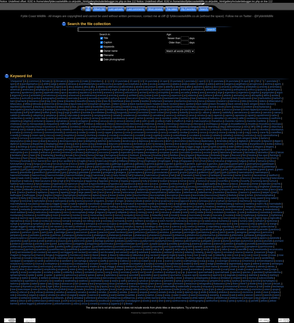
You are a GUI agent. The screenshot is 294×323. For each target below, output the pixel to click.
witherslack (40, 300)
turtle (176, 289)
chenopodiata (36, 123)
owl (236, 226)
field (165, 155)
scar (153, 260)
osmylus (128, 226)
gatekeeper (268, 163)
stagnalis (231, 275)
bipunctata (76, 104)
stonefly (169, 278)
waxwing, (214, 295)
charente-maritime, (256, 121)
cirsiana (161, 126)
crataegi (25, 135)
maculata (45, 203)
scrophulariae (174, 263)
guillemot (203, 172)
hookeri (163, 181)
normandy (119, 220)
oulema (175, 226)
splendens (111, 275)
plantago (99, 240)
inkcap (18, 186)
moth (166, 215)
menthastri (151, 209)
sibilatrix (251, 266)
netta (206, 218)
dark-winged (243, 138)
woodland (91, 300)
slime (157, 269)
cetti (137, 121)
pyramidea (176, 246)
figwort (190, 155)
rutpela (225, 258)
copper (108, 132)
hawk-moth (24, 178)
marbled (161, 203)
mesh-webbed (18, 212)
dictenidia (221, 141)
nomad (66, 220)
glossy (185, 166)
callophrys (37, 115)
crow (148, 135)
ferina (91, 155)
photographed (67, 238)
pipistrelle (274, 238)
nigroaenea (16, 220)
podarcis (16, 243)
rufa (140, 258)
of (132, 223)
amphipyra (41, 89)
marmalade (275, 203)
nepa (183, 218)
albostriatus (127, 86)
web (233, 295)
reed (208, 252)
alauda (78, 86)
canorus (169, 115)
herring (265, 178)
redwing (188, 252)
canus (191, 115)
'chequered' (16, 81)
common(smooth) (53, 132)
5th (257, 81)
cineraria (95, 126)
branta (73, 109)
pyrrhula (29, 249)
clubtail (29, 129)
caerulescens (240, 112)
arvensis (101, 95)
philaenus (179, 235)
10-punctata (121, 81)
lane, (14, 192)
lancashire (237, 189)
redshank (143, 252)
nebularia (119, 218)
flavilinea (42, 158)
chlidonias (149, 123)
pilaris (201, 238)
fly (196, 158)
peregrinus (254, 232)
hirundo (114, 181)
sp (179, 272)
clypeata (40, 129)
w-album (62, 295)
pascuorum (81, 232)
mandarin (107, 203)
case (156, 118)
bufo (53, 112)
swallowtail (96, 280)
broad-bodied (189, 109)
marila (192, 203)
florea (133, 158)
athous (218, 95)
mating (113, 206)
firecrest (236, 155)
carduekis (63, 118)
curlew (13, 138)
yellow (263, 300)
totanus (252, 286)
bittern (116, 104)
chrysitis (251, 123)
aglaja (39, 86)
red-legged (66, 252)
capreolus (239, 115)
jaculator (134, 186)
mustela (229, 215)
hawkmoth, (48, 178)
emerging (128, 149)
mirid (185, 212)
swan (107, 280)
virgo (195, 292)
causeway (263, 118)
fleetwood (109, 158)
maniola (141, 203)
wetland (25, 298)
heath (95, 178)
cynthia (117, 138)
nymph (14, 223)
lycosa (174, 201)
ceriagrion (83, 121)
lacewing (74, 189)
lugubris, (100, 201)
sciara (279, 260)
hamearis (188, 175)
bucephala (15, 112)
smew (207, 269)
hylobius (46, 183)
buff (25, 112)
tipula (104, 286)
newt (225, 218)
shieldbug (157, 266)
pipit (26, 240)
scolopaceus (81, 263)
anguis (133, 89)
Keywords (109, 46)
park (43, 232)
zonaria (94, 303)
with (30, 300)
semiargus (277, 263)
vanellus (60, 292)
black (125, 104)
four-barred (39, 161)
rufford (159, 258)
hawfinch (273, 175)
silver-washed (34, 269)
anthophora (239, 89)
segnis (247, 263)
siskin (72, 269)
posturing (184, 243)
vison (266, 292)
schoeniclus (248, 260)
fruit (203, 161)
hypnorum (72, 183)
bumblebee (99, 112)
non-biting (87, 220)
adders (202, 84)
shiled (168, 266)
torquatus (207, 286)
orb (46, 226)
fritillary (133, 161)
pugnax (77, 246)
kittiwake (28, 189)
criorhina (91, 135)
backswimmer (171, 98)
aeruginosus (255, 84)
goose (86, 169)
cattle (241, 118)
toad (158, 286)
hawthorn (61, 178)
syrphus (236, 280)
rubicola (96, 258)
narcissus (55, 218)
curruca (23, 138)
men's (140, 209)
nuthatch (259, 220)
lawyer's (266, 192)
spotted (164, 275)
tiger (50, 286)
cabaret (216, 112)
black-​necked (267, 104)
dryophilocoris (257, 143)
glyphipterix (211, 166)
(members (96, 81)
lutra (156, 201)
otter (160, 226)
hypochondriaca (99, 183)
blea (61, 106)
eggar (190, 146)
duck (12, 146)
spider (31, 275)
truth (119, 289)
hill (67, 181)
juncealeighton (205, 186)
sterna (120, 278)
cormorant (138, 132)
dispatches (38, 143)
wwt (168, 300)
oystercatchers (18, 229)
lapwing (64, 192)
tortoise (219, 286)
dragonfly (210, 143)
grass (149, 169)
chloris (160, 123)
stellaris (44, 278)
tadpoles (25, 283)
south (149, 272)
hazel (77, 178)
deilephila (90, 141)
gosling (103, 169)
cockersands (136, 129)
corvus (202, 132)
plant (89, 240)
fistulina (252, 155)
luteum (148, 201)
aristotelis (36, 95)
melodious (129, 209)
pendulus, (164, 232)
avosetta (93, 98)
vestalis (162, 292)
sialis (242, 266)
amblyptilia (237, 86)
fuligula (243, 161)
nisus (27, 220)
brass (82, 109)
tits (143, 286)
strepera (189, 278)
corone (193, 132)
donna (168, 143)
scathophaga (190, 260)
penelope (177, 232)
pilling (209, 238)
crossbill (139, 135)
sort (142, 272)
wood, (80, 300)
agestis (14, 86)
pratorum (218, 243)
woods (145, 300)
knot (37, 189)
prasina (195, 243)
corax (128, 132)
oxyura (254, 226)
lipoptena (131, 198)
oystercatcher (267, 226)
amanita (225, 86)
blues (108, 106)
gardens (179, 163)
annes (155, 89)
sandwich (66, 260)
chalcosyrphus (201, 121)
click (245, 126)
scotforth (124, 263)
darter (255, 138)
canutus (201, 115)
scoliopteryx (51, 263)
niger (250, 218)
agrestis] (49, 86)
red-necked (80, 252)
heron (237, 178)
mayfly (176, 206)
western (14, 298)
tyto (212, 289)
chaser (272, 121)
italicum (99, 186)
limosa (87, 198)
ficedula (157, 155)
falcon (280, 152)
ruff (145, 258)
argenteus (243, 92)
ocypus (113, 223)
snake (249, 269)
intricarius (69, 186)
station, (35, 278)
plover (217, 240)
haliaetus (139, 175)
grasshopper (177, 169)
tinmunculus (68, 286)
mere (162, 209)
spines (91, 275)
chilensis (100, 123)
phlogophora (263, 235)
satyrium (93, 260)
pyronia (240, 246)
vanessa (71, 292)
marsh (13, 206)
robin (229, 255)
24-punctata (231, 81)
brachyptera (16, 109)
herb (229, 178)
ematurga (93, 149)
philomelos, (237, 235)
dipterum (15, 143)
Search (203, 9)
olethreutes (178, 223)
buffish (45, 112)
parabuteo (207, 229)
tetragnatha (205, 283)
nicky (242, 218)
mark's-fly (261, 203)
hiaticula (27, 181)
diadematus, (207, 141)
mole (241, 212)
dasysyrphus (17, 141)
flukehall (176, 158)
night (257, 218)
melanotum (89, 209)
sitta (80, 269)
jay (157, 186)
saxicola (113, 260)
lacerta (63, 189)
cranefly (14, 135)
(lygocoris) (74, 81)
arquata (62, 95)
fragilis (82, 161)
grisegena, (121, 172)
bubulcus (276, 109)
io (77, 186)
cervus (119, 121)
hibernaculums (42, 181)
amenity (263, 86)
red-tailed (93, 252)
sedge (210, 263)
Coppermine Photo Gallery (152, 313)
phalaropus (141, 235)
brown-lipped (250, 109)
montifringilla (43, 215)
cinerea (106, 126)
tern (152, 283)
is (81, 186)
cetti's (145, 121)
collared (215, 129)
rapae (198, 249)
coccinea (77, 129)
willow (13, 300)
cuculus (206, 135)
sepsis (14, 266)
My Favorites (188, 9)
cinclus (85, 126)
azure (122, 98)
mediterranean (235, 206)
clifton (266, 126)
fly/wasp (203, 158)
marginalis (181, 203)
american (15, 89)
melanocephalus (41, 209)
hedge (103, 178)
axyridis (104, 98)
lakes (200, 189)
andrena (105, 89)
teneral (132, 283)
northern (139, 220)
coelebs (161, 129)
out (183, 226)
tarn (77, 283)
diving (69, 143)
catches (194, 118)
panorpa (144, 229)
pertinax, (56, 235)
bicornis (253, 101)
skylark (136, 269)
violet (179, 292)
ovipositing (213, 226)
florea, (141, 158)
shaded (83, 266)
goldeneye (269, 166)
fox (75, 161)
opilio (260, 223)
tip (98, 286)
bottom (249, 106)
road (202, 255)
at (185, 95)
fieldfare (174, 155)
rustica (215, 258)
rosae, (273, 255)
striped (236, 278)
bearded (70, 101)
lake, (192, 189)
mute (238, 215)
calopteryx (51, 115)
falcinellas (250, 152)
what (68, 298)
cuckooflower (180, 135)
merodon (238, 209)
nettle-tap (216, 218)
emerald (116, 149)
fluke (167, 158)
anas (56, 89)
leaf (275, 192)
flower (150, 158)
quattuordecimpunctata (110, 249)
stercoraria (94, 278)
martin (84, 206)
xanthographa (196, 300)
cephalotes (61, 121)
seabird (187, 263)
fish (244, 155)
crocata (113, 135)
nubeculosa (210, 220)
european (164, 152)
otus (167, 226)
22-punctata (216, 81)
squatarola (204, 275)
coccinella (89, 129)
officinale (140, 223)
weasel (225, 295)
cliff (252, 126)
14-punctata (151, 81)
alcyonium (150, 86)
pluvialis (268, 240)
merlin (227, 209)
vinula (171, 292)
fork (268, 158)
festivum (123, 155)
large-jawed (84, 192)
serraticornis (60, 266)
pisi (69, 240)
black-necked (170, 104)
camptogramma (102, 115)
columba (263, 129)
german (59, 166)
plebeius (178, 240)
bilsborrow (49, 104)
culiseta (216, 135)
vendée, (123, 292)
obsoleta (55, 223)
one (236, 223)
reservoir (260, 252)
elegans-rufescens (20, 149)
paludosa (86, 229)
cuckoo (166, 135)
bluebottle (97, 106)
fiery (183, 155)
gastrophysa (253, 163)
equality (254, 149)
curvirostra (35, 138)
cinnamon (141, 126)
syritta (226, 280)
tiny (93, 286)
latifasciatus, (175, 192)
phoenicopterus (18, 238)
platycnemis (148, 240)
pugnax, (87, 246)
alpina (208, 86)
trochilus (90, 289)
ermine (56, 152)
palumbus (98, 229)
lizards (184, 198)
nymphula (38, 223)
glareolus (142, 166)
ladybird (141, 189)
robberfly (219, 255)
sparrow (192, 272)
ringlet (172, 255)
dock (77, 143)
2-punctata (189, 81)
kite (12, 189)
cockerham (121, 129)
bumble (87, 112)
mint (156, 212)
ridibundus (137, 255)
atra (247, 95)
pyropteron (252, 246)
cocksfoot (150, 129)
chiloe (110, 123)
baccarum (133, 98)
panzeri (177, 229)
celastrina (15, 121)
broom (218, 109)
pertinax (45, 235)
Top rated (172, 9)
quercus (138, 249)
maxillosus (133, 206)
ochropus (90, 223)
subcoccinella (266, 278)
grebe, (225, 169)
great (199, 169)
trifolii (63, 289)
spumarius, (176, 275)
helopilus (133, 178)
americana (28, 89)
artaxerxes (74, 95)
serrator (73, 266)
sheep (120, 266)
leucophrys (172, 195)
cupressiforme (269, 135)
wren (161, 300)
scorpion (94, 263)
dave (35, 141)
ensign (182, 149)
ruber (71, 258)
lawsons (255, 192)
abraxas (72, 84)
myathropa (248, 215)
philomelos (223, 235)
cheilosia (15, 123)
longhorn (15, 201)
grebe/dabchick (239, 169)
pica (128, 238)
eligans (47, 149)
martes (75, 206)
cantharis (181, 115)
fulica (210, 161)
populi (163, 243)
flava (32, 158)
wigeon (265, 298)
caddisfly (226, 112)
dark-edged (228, 138)
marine (210, 203)
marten (66, 206)
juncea (191, 186)
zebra (76, 303)
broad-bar (174, 109)
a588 (46, 84)
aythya (113, 98)
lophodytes (40, 201)
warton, (151, 295)
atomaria (238, 95)
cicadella (63, 126)
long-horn (244, 198)
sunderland (16, 280)
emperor (139, 149)
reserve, (249, 252)
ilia (218, 183)
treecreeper (24, 289)
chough (224, 123)
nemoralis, (144, 218)
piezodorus (181, 238)
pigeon (192, 238)
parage (219, 229)
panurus (155, 229)
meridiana (217, 209)
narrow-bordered (71, 218)
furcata (47, 163)
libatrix (222, 195)
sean (202, 263)
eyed (215, 152)
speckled (258, 272)
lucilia (71, 201)
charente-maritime (234, 121)
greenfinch (39, 172)
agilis (23, 86)
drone (220, 143)
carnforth (105, 118)
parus (70, 232)
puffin (68, 246)
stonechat (158, 278)
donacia (159, 143)
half (130, 175)
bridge (110, 109)
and (97, 89)
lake (186, 189)
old (148, 223)
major (65, 203)
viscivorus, (248, 292)
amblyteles (251, 86)
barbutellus (265, 98)
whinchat (102, 298)
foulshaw (26, 161)
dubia (270, 143)
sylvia (178, 280)
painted (45, 229)
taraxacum (67, 283)
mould (174, 215)
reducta (178, 252)
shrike (234, 266)
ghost (89, 166)
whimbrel (91, 298)
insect (27, 186)
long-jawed (257, 198)
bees (128, 101)
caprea (228, 115)
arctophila (163, 92)
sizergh (98, 269)
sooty (115, 272)
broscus (228, 109)
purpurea (157, 246)
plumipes (236, 240)
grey (64, 172)
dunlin (76, 146)
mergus (205, 209)
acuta (153, 84)
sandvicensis (53, 260)
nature (93, 218)
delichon (102, 141)
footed (247, 158)
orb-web (68, 226)
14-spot (163, 81)
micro (66, 212)
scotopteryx (137, 263)
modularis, (231, 212)
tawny (84, 283)
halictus (164, 175)
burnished (143, 112)
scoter (114, 263)
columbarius (276, 129)
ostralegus (150, 226)
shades (93, 266)
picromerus (138, 238)
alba (86, 86)
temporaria (101, 283)
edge (182, 146)
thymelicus (28, 286)
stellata (55, 278)
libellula (232, 195)
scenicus (235, 260)
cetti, (152, 121)
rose (281, 255)
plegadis (207, 240)
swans (114, 280)
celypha (27, 121)
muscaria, (217, 215)
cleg (222, 126)
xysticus (241, 300)
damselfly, (174, 138)
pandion (134, 229)
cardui (85, 118)
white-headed (182, 298)
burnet (132, 112)
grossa (148, 172)
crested (80, 135)
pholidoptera (51, 238)
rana (190, 249)
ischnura (88, 186)
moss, (146, 215)
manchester (93, 203)
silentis (261, 266)
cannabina (157, 115)
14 (141, 81)
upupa (275, 289)
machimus (244, 201)
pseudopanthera (266, 243)
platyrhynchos (164, 240)
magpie (56, 203)
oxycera (244, 226)
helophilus (121, 178)
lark (95, 192)
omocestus (221, 223)
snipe (274, 269)
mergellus (194, 209)
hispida (124, 181)
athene (208, 95)
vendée (113, 292)
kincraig (253, 186)
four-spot (52, 161)
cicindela (74, 126)
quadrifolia (71, 249)
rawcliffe (242, 249)
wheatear (79, 298)
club (21, 129)
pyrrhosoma (16, 249)
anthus (251, 89)
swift (122, 280)
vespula (143, 292)
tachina (246, 280)
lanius (22, 192)
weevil (258, 295)
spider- (49, 275)
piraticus (51, 240)
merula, (258, 209)
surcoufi (42, 280)
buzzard (194, 112)
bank (235, 98)
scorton (105, 263)
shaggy (111, 266)
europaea (138, 152)
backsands (156, 98)
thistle (252, 283)
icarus (146, 183)
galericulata (103, 163)
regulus (217, 252)
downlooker (196, 143)
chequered (51, 123)
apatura (261, 89)
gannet (160, 163)
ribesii (95, 255)
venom (133, 292)
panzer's (167, 229)
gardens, (191, 163)
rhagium (14, 255)
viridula (212, 292)
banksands (246, 98)
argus (279, 92)
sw (50, 280)
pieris (170, 238)
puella (60, 246)
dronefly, (229, 143)
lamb (207, 189)
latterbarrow (190, 192)
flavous (98, 158)
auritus (36, 98)
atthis (267, 95)
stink (141, 278)
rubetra (80, 258)
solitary (78, 272)
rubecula (61, 258)
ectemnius (172, 146)
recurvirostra (276, 249)
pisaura (62, 240)
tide (44, 286)
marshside (54, 206)
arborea (119, 92)
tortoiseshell (231, 286)
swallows (83, 280)
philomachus (209, 235)
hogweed (135, 181)
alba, (93, 86)
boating (117, 106)
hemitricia (188, 178)
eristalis (34, 152)
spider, (40, 275)
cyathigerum (94, 138)
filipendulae (202, 155)
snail (225, 269)
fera (77, 155)
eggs (197, 146)
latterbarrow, (205, 192)
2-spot (200, 81)
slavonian (148, 269)
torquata (195, 286)
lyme (194, 201)
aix (64, 86)
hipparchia (91, 181)
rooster (264, 255)
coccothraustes (105, 129)
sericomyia (45, 266)
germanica (71, 166)
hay (70, 178)
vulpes (42, 295)
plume (225, 240)
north (129, 220)
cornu (163, 132)
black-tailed (202, 104)
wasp (160, 295)
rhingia (49, 255)
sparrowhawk (205, 272)
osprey (139, 226)
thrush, (277, 283)
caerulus (267, 112)
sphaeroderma (273, 272)
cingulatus (117, 126)
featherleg (47, 155)
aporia (38, 92)
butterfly (183, 112)
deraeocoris (156, 141)
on (230, 223)
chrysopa (276, 123)
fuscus (74, 163)
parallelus (241, 229)
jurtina (218, 186)
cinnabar (129, 126)
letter (129, 195)
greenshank (53, 172)
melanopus (58, 209)
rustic (207, 258)
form (274, 158)
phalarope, (127, 235)
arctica (152, 92)
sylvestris (168, 280)
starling (273, 275)
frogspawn (186, 161)
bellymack (156, 101)
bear (61, 101)
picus (149, 238)
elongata (58, 149)
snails (241, 269)
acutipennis (164, 84)
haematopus (261, 172)
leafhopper (16, 195)
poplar (154, 243)
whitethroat (221, 298)
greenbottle (25, 172)
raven (233, 249)
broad (164, 109)
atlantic (227, 95)
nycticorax (271, 220)
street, (179, 278)
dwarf (107, 146)
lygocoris (185, 201)
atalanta (192, 95)
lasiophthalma (158, 192)
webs (240, 295)
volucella (21, 295)
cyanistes (81, 138)
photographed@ (86, 238)
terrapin (168, 283)
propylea (240, 243)
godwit (229, 166)
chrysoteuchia (32, 126)
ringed (163, 255)
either (239, 146)
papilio (196, 229)
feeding (59, 155)
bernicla (192, 101)
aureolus (15, 98)
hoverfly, (245, 181)
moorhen (65, 215)
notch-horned (166, 220)
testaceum (191, 283)
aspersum (176, 95)
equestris (265, 149)
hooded (153, 181)
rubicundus (108, 258)
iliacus (225, 183)
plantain (110, 240)
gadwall (91, 163)
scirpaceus (16, 263)
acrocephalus (132, 84)
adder (193, 84)
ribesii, (103, 255)
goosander (75, 169)
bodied (126, 106)
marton (94, 206)
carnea (95, 118)
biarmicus (234, 101)
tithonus (124, 286)
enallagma (151, 149)
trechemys (278, 286)
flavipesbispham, (58, 158)
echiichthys (158, 146)
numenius (224, 220)
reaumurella (260, 249)
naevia (13, 218)
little (152, 198)
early (147, 146)
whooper (248, 298)
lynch (213, 201)
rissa (189, 255)
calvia (62, 115)
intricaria (56, 186)
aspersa (164, 95)
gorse (94, 169)
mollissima (252, 212)
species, (246, 272)
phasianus (154, 235)
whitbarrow (115, 298)
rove (45, 258)
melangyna (275, 206)
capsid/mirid (262, 115)
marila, (201, 203)
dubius (278, 143)
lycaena (165, 201)
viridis (203, 292)
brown (237, 109)
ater (201, 95)
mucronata (194, 215)
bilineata (36, 104)
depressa (143, 141)
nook (97, 220)
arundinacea (88, 95)
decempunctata (67, 141)
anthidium (198, 89)
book (221, 106)
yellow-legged (26, 303)
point (47, 243)
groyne (183, 172)
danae (197, 138)
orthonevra (93, 226)
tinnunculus (83, 286)
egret (205, 146)
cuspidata (48, 138)
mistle (200, 212)
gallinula (128, 163)
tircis (111, 286)
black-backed (137, 104)
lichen (241, 195)
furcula (56, 163)
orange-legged (18, 226)
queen (128, 249)
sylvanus (132, 280)
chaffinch (179, 121)
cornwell (172, 132)
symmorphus (200, 280)
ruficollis (169, 258)
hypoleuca (115, 183)
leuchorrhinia (141, 195)
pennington (190, 232)
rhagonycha (27, 255)
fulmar (252, 161)
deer (80, 141)
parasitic (263, 229)
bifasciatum (274, 101)
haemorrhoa (38, 175)
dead (43, 141)
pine (226, 238)
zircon (84, 303)
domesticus (139, 143)
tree (13, 289)
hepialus (211, 178)
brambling (62, 109)
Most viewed (155, 9)
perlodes (34, 235)
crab (240, 132)
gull (218, 172)
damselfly (162, 138)
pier (162, 238)
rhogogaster (61, 255)
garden (169, 163)
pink (232, 238)
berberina (181, 101)
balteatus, (215, 98)
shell (139, 266)
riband (86, 255)
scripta (149, 263)
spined (81, 275)
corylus (212, 132)
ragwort (168, 249)
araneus (108, 92)
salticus (248, 258)
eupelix (114, 152)
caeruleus (255, 112)
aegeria (230, 84)
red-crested (39, 252)
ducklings (22, 146)
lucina (80, 201)
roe (242, 255)
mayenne (166, 206)
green (262, 169)
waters (184, 295)
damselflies (149, 138)
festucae (146, 155)
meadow (209, 206)
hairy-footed (119, 175)
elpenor (81, 149)
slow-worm (175, 269)
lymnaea (203, 201)
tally (50, 283)
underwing (243, 289)
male (72, 203)
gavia (28, 166)
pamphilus (122, 229)
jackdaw (109, 186)
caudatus (251, 118)
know (45, 189)
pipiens (263, 238)
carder (28, 118)
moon (55, 215)
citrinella (172, 126)
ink (11, 186)
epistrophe (205, 149)
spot (155, 275)
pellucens (140, 232)
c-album (205, 112)
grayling (190, 169)
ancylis (89, 89)
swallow (58, 280)
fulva (271, 161)
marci (170, 203)
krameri (54, 189)
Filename (109, 55)
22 (207, 81)
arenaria (211, 92)
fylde (82, 163)
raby (155, 249)
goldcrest (257, 166)
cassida (165, 118)
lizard (176, 198)
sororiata (125, 272)
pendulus (152, 232)
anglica (123, 89)
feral (83, 155)
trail (260, 286)
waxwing (202, 295)
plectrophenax (192, 240)
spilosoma (70, 275)
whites (209, 298)
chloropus (198, 123)
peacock (103, 232)
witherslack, (54, 300)
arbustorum (131, 92)
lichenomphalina (265, 195)
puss (166, 246)
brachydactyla (262, 106)
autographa (48, 98)
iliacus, (235, 183)
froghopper (151, 161)
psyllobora (40, 246)
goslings (113, 169)
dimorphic (256, 141)
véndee (52, 295)
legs (40, 195)
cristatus (102, 135)
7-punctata (270, 81)
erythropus (91, 152)
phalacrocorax (83, 235)
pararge (253, 229)
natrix (85, 218)
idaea (200, 183)
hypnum (84, 183)
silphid (13, 269)
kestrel (243, 186)
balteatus (203, 98)
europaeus (151, 152)
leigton (58, 195)
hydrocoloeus (26, 183)
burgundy (122, 112)
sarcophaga (80, 260)
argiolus (255, 92)
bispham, (106, 104)
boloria (142, 106)
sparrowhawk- (222, 272)
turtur (184, 289)
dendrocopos (129, 141)
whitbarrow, (129, 298)
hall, (178, 175)
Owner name (111, 51)
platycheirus (133, 240)
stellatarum (66, 278)
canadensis (128, 115)
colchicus (204, 129)
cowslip (232, 132)
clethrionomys (233, 126)
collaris (225, 129)
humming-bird (259, 181)
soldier (57, 272)
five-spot (263, 155)
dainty (137, 138)
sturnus (253, 278)
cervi (111, 121)
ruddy (132, 258)
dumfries (50, 146)
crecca (49, 135)
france (91, 161)
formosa (14, 161)
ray (250, 249)
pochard (279, 240)
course (222, 132)
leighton (49, 195)
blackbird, (27, 106)
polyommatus (106, 243)
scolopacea (66, 263)
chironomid (121, 123)
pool (139, 243)
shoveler (224, 266)
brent (102, 109)
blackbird (15, 106)
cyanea (59, 138)
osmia (119, 226)
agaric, (278, 84)
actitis (144, 84)
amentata (275, 86)
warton (141, 295)
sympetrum (215, 280)
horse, (192, 181)
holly (144, 181)
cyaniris (69, 138)
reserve (239, 252)
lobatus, (194, 198)
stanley (263, 275)
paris (36, 232)
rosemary (16, 258)
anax (64, 89)
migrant (111, 212)
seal (195, 263)
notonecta (181, 220)
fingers (226, 155)
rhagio (270, 252)
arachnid (97, 92)
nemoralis (131, 218)
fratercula (102, 161)
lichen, (250, 195)
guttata (232, 172)
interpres (45, 186)
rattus (225, 249)
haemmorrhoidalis (20, 175)
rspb (52, 258)
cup (258, 135)
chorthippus (211, 123)
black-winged (250, 104)
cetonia (129, 121)
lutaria (129, 201)
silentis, (271, 266)
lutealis (139, 201)
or (266, 223)
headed (85, 178)
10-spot (134, 81)
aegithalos (241, 84)
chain (188, 121)
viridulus (222, 292)
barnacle (22, 101)
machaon (232, 201)
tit (117, 286)
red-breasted (24, 252)
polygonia (92, 243)
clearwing (212, 126)
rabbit (148, 249)
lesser (113, 195)
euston (175, 152)
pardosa (274, 229)
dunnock (86, 146)
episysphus (233, 149)
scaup (202, 260)
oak (47, 223)
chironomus (135, 123)
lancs (273, 189)
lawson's (244, 192)
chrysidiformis (237, 123)
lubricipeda (60, 201)
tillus (57, 286)
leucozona (211, 195)
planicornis (79, 240)
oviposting (227, 226)
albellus (102, 86)
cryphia (157, 135)
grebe (217, 169)
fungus (37, 163)
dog (92, 143)
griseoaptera (136, 172)
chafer (168, 121)
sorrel (135, 272)
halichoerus (152, 175)
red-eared (52, 252)
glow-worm (197, 166)
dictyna (233, 141)
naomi (22, 218)
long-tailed (271, 198)
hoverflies (223, 181)
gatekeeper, (16, 166)
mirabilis (176, 212)
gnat (221, 166)
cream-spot (37, 135)
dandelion (208, 138)
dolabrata (101, 143)
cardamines (16, 118)
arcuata (175, 92)
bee (99, 101)
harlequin (215, 175)
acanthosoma (104, 84)
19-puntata (175, 81)
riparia (181, 255)
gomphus (33, 169)
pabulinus (33, 229)
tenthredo (143, 283)
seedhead (221, 263)
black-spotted (186, 104)
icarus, (155, 183)
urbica (13, 292)
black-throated (218, 104)
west (276, 295)
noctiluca (46, 220)
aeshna (268, 84)
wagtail (73, 295)
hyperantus (59, 183)
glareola (130, 166)
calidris (14, 115)
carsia (149, 118)
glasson (153, 166)
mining (141, 212)
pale (53, 229)
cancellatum (143, 115)
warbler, (131, 295)
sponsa (123, 275)
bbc (55, 101)
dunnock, (98, 146)
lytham (221, 201)
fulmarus (262, 161)
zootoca (104, 303)
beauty (91, 101)
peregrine (241, 232)
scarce (168, 260)
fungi (29, 163)
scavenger (222, 260)
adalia (184, 84)
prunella (251, 243)
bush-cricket (157, 112)
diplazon (267, 141)
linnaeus (111, 198)
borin (229, 106)
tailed (35, 283)
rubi (88, 258)
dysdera (116, 146)
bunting (111, 112)
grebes (253, 169)
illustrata (245, 183)
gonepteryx (46, 169)
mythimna (276, 215)
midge (91, 212)
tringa (71, 289)
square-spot (190, 275)
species (236, 272)
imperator (266, 183)
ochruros (102, 223)
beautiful (81, 101)
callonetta (25, 115)
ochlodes (78, 223)
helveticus (157, 178)
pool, (146, 243)
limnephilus (65, 198)
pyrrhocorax (266, 246)
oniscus (244, 223)
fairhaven (238, 152)
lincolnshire (98, 198)
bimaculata (62, 104)
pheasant (167, 235)
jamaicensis (147, 186)
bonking (203, 106)
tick (38, 286)
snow (23, 272)
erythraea (78, 152)
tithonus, (135, 286)
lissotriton (143, 198)
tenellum (121, 283)
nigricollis (275, 218)
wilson (22, 300)
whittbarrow (235, 298)
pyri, (219, 246)
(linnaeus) (61, 81)
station (24, 278)
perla (25, 235)
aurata (274, 95)
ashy (141, 95)
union (267, 289)
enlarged (171, 149)
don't (150, 143)
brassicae (92, 109)
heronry (246, 178)
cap (209, 115)
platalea (120, 240)
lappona (54, 192)
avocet (83, 98)
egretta (222, 146)
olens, (155, 223)
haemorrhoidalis (74, 175)
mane (117, 203)
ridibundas (124, 255)
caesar (277, 112)
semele (266, 263)
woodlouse (104, 300)
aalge (54, 84)
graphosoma (137, 169)
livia (169, 198)
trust (112, 289)
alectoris (179, 86)
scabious (124, 260)
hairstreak (98, 175)
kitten (19, 189)
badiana (185, 98)
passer (93, 232)
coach (50, 129)
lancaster (250, 189)
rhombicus (75, 255)
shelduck (130, 266)
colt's (254, 129)
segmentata (234, 263)
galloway (139, 163)
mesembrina (271, 209)
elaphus (248, 146)
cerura (103, 121)
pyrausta (210, 246)
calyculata (72, 115)
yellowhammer (44, 303)
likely (23, 198)
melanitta (26, 209)
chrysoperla (16, 126)
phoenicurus (35, 238)
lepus (105, 195)
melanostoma (73, 209)
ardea (194, 92)
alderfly (169, 86)
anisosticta (144, 89)
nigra (265, 218)
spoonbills (145, 275)
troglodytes (103, 289)
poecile (38, 243)
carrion (140, 118)
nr (201, 220)
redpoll (132, 252)
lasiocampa (128, 192)
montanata (16, 215)
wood (72, 300)
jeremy (164, 186)
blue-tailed (84, 106)
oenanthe (124, 223)
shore (184, 266)
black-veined (234, 104)
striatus (214, 278)
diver (61, 143)
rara (205, 249)
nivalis (35, 220)
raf (161, 249)
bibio (244, 101)
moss (138, 215)
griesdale (84, 172)
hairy (108, 175)
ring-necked (151, 255)
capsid (250, 115)
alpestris (198, 86)
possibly (172, 243)
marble (151, 203)
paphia (187, 229)
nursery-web (246, 220)
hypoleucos (129, 183)
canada (116, 115)
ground (173, 172)
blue (67, 106)
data (28, 141)
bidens (262, 101)
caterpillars (219, 118)
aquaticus (85, 92)
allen (189, 86)
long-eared (231, 198)
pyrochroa (228, 246)
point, (55, 243)
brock (201, 109)
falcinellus (262, 152)
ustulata (49, 292)
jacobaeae (121, 186)
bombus (152, 106)
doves (185, 143)
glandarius (118, 166)
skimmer (109, 269)
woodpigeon (133, 300)
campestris (85, 115)
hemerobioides (173, 178)
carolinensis (118, 118)
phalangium (100, 235)
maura (122, 206)
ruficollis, (180, 258)
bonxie (213, 106)
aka (70, 86)
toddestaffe (183, 286)
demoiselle (114, 141)
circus (152, 126)
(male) (85, 81)
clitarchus (276, 126)
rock (236, 255)
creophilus (68, 135)
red (13, 252)
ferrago (100, 155)
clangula (194, 126)
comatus (16, 132)
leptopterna (84, 195)
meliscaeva (116, 209)
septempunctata (29, 266)
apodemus (27, 92)
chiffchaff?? (77, 123)
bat (43, 101)
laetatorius (153, 189)
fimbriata (215, 155)
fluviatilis (188, 158)
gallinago (117, 163)
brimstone (121, 109)
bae (194, 98)
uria (32, 292)
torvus (243, 286)
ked (236, 186)
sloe (165, 269)
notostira (193, 220)
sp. (184, 272)
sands (40, 260)
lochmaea (206, 198)
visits (258, 292)
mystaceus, (262, 215)
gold (247, 166)
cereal (72, 121)
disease (26, 143)
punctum (136, 246)
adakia (175, 84)
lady (117, 189)
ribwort (113, 255)
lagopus (177, 189)
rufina (190, 258)
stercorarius (108, 278)
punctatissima (122, 246)
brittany (144, 109)
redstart (168, 252)
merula (248, 209)
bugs (67, 112)
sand (256, 258)
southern (159, 272)
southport (170, 272)
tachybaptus (269, 280)
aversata (72, 98)
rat (218, 249)
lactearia (85, 189)
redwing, (199, 252)
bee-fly (107, 101)
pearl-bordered (118, 232)
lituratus (160, 198)
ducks (33, 146)
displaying (51, 143)
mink (149, 212)
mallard (81, 203)
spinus (100, 275)
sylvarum (144, 280)
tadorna (14, 283)
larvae (117, 192)
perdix (231, 232)
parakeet (229, 229)
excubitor (186, 152)
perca (215, 232)
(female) (45, 81)
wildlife (274, 298)
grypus (192, 172)
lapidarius (42, 192)
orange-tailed (35, 226)
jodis (172, 186)
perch (223, 232)
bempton (169, 101)
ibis (139, 183)
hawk (13, 178)
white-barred (152, 298)
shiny (176, 266)
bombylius (191, 106)
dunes (60, 146)
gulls (224, 172)
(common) (33, 81)
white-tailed (198, 298)
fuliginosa (232, 161)
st (223, 275)
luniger (110, 201)
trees (35, 289)
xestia (223, 300)
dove (177, 143)
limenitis (53, 198)
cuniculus (249, 135)
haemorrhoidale (55, 175)
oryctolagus (107, 226)
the (229, 283)
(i (53, 81)
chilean (89, 123)
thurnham (15, 286)
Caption (108, 42)
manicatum (128, 203)
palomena (73, 229)
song (107, 272)
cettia (160, 121)
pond (118, 243)
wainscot (94, 295)
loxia (50, 201)
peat (130, 232)
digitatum (244, 141)
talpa (56, 283)
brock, (209, 109)
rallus (183, 249)
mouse (183, 215)
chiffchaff (64, 123)
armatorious (49, 95)
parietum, (27, 232)
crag (246, 132)
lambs (216, 189)
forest (261, 158)
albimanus (113, 86)
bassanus (34, 101)
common (37, 132)
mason (103, 206)
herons (256, 178)
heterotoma (277, 178)
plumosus (248, 240)
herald (221, 178)
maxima (145, 206)
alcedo (139, 86)
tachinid (256, 280)
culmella (226, 135)
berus (202, 101)
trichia (43, 289)
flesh (118, 158)
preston (229, 243)
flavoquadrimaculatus (80, 158)
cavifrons (276, 118)
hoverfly (234, 181)
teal (91, 283)
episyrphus (219, 149)
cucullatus (194, 135)
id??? (192, 183)
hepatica (200, 178)
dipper (277, 141)
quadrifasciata (56, 249)
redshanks (156, 252)
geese (36, 166)
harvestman (260, 175)
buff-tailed (35, 112)
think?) (243, 283)
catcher (184, 118)
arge (219, 92)
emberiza (105, 149)
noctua (56, 220)
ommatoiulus (206, 223)
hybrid (13, 183)
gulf (212, 172)
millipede (122, 212)
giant (97, 166)
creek (58, 135)
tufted (127, 289)
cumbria (237, 135)
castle (175, 118)
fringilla (113, 161)
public (51, 246)
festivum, (135, 155)
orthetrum (80, 226)
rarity (212, 249)
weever (249, 295)
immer (255, 183)
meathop (221, 206)
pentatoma (203, 232)
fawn (32, 155)
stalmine (252, 275)
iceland (165, 183)
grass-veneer (161, 169)
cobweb (66, 129)
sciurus (39, 263)
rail (176, 249)
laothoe (31, 192)
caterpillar (205, 118)
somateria (89, 272)
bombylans (178, 106)
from (196, 161)
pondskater (129, 243)
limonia (77, 198)
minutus (165, 212)
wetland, (35, 298)
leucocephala (157, 195)
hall (172, 175)
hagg (88, 175)
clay (203, 126)
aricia (26, 95)
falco (272, 152)
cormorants (152, 132)
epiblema (193, 149)
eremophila (16, 152)
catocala (231, 118)
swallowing (70, 280)
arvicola (112, 95)
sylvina (187, 280)
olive (188, 223)
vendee (92, 292)
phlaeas (250, 235)
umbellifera (230, 289)
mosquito (128, 215)
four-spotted (65, 161)
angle (115, 89)
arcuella (185, 92)
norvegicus (151, 220)
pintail (254, 238)
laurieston (219, 192)
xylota (231, 300)
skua (128, 269)
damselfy (187, 138)
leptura (96, 195)
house (212, 181)
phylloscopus (116, 238)
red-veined (121, 252)
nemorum (157, 218)
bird (86, 104)
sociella (47, 272)
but (167, 112)
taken (43, 283)
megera (250, 206)
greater (208, 169)
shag (102, 266)
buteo (174, 112)
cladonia (183, 126)
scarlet (177, 260)
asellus (122, 95)
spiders (59, 275)
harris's (248, 175)
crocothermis (126, 135)
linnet (121, 198)
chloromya (171, 123)
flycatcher (215, 158)
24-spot (244, 81)
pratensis (207, 243)
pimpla (218, 238)
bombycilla (164, 106)
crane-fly (264, 132)
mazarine (187, 206)
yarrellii (254, 300)
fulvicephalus (17, 163)
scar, (160, 260)
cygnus (107, 138)
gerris (81, 166)
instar (36, 186)
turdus (142, 289)
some (100, 272)
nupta (234, 220)
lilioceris (37, 198)
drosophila (241, 143)
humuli (272, 181)
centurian (38, 121)
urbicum (23, 292)
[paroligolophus (29, 84)
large (73, 192)
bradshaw (50, 109)
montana (277, 212)
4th (252, 81)
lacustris (108, 189)
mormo (108, 215)
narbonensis (41, 218)
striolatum (225, 278)
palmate (61, 229)
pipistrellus (16, 240)
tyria (206, 289)
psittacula (15, 246)
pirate (41, 240)
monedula (265, 212)
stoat (148, 278)
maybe (155, 206)
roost (255, 255)
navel (102, 218)
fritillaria (123, 161)
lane (280, 189)
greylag (73, 172)
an (50, 89)
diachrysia (193, 141)
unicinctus (256, 289)
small (185, 269)
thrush (268, 283)
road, (210, 255)
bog (134, 106)
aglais (31, 86)
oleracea (165, 223)
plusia (258, 240)
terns (159, 283)
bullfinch (76, 112)
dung (68, 146)
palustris (110, 229)
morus (117, 215)
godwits (239, 166)
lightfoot (14, 198)
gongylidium (60, 169)
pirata (33, 240)
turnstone (153, 289)
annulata (165, 89)
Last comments (135, 9)
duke (40, 146)
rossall (27, 258)
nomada (75, 220)
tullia (134, 289)
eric (26, 152)
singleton (63, 269)
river (196, 255)
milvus (132, 212)
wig (257, 298)
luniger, (120, 201)
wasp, (168, 295)
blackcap (39, 106)
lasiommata (143, 192)
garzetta (224, 163)
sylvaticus (156, 280)
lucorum (89, 201)
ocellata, (67, 223)
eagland (138, 146)
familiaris (16, 155)
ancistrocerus (76, 89)
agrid (58, 86)
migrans (100, 212)
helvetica (145, 178)
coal (57, 129)
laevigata (166, 189)
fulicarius (219, 161)
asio (156, 95)
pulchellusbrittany (103, 246)
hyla (38, 183)
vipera (187, 292)
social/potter (34, 272)
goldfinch (15, 169)
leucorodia (198, 195)
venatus (82, 292)
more (85, 215)
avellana (61, 98)
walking (104, 295)
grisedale (96, 172)
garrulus (202, 163)
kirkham (276, 186)
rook (248, 255)
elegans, (269, 146)
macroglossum (260, 201)
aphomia (15, 92)
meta (30, 212)
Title (106, 38)
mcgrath (198, 206)
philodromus (193, 235)
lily (45, 198)
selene (255, 263)
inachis (277, 183)
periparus (15, 235)
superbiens (30, 280)
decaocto (53, 141)
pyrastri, (198, 246)
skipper (120, 269)
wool (153, 300)
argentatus (230, 92)
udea (219, 289)
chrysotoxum (49, 126)
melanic (14, 209)
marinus (238, 203)
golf (24, 169)
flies (126, 158)
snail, (233, 269)
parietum (15, 232)
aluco (216, 86)
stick (128, 278)
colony (245, 129)
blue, (74, 106)
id (186, 183)
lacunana (97, 189)
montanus (29, 215)
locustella (218, 198)
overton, (201, 226)
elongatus (70, 149)
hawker (36, 178)
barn (12, 101)
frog (141, 161)
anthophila (225, 89)
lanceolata (262, 189)
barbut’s (277, 98)
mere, (170, 209)
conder (82, 132)
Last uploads (116, 9)
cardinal (52, 118)
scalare (145, 260)
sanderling (267, 258)
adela (211, 84)
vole (12, 295)
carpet (130, 118)
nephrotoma (194, 218)
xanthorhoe (212, 300)
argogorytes (268, 92)
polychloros (66, 243)
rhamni (39, 255)
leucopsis (185, 195)
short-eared (211, 266)
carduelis (75, 118)
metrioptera (55, 212)
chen (24, 123)
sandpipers (29, 260)
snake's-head (261, 269)
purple (146, 246)
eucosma (104, 152)
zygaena (115, 303)
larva (108, 192)
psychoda (28, 246)
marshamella (40, 206)
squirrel (216, 275)
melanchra (261, 206)
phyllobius (102, 238)
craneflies (276, 132)
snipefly (14, 272)
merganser (181, 209)
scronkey (160, 263)
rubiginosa (121, 258)
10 (111, 81)
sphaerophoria (18, 275)
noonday (107, 220)
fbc (39, 155)
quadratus (41, 249)
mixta (208, 212)
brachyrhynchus (33, 109)
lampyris (225, 189)
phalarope (113, 235)
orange (273, 223)
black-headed (153, 104)
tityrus (150, 286)
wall (113, 295)
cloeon (13, 129)
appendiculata (51, 92)
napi (30, 218)
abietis (62, 84)
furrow (65, 163)
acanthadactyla (87, 84)
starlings (14, 278)
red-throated (107, 252)
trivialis (80, 289)
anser (175, 89)
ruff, (151, 258)
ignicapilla (210, 183)
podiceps (28, 243)
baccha (144, 98)
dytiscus (127, 146)
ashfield (132, 95)
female (69, 155)
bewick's (222, 101)
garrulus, (213, 163)
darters (264, 138)
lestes (121, 195)
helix (111, 178)
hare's (205, 175)
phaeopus (68, 235)
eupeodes (125, 152)
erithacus (46, 152)
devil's (168, 141)
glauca (162, 166)
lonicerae (27, 201)
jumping (181, 186)
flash (25, 158)
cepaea (49, 121)
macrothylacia (17, 203)
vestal (153, 292)
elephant (37, 149)
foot (240, 158)
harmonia (227, 175)
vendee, (102, 292)
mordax (76, 215)
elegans (259, 146)
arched (143, 92)
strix (244, 278)
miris (192, 212)
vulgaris (32, 295)
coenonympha (189, 129)
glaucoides (174, 166)
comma (27, 132)
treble (267, 286)
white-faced (167, 298)
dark (218, 138)
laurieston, (232, 192)
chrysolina (263, 123)
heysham (16, 181)
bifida (27, 104)
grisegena (108, 172)
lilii (29, 198)
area (202, 92)
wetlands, (59, 298)
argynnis (16, 95)
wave (193, 295)
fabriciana (225, 152)
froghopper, (165, 161)
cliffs (258, 126)
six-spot (88, 269)
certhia (94, 121)
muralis (206, 215)
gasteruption (238, 163)
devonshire (180, 141)
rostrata (37, 258)
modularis (218, 212)
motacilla (156, 215)
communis (71, 132)
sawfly (103, 260)
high (61, 181)
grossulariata (161, 172)
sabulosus (236, 258)
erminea (66, 152)
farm (25, 155)
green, (270, 169)
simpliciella (50, 269)
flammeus (15, 158)
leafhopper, (30, 195)
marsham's (25, 206)
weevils (268, 295)
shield (147, 266)
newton (234, 218)
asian (149, 95)
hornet (183, 181)
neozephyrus (172, 218)
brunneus (264, 109)
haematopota (245, 172)
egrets (213, 146)
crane (254, 132)
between (211, 101)
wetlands (47, 298)
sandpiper (15, 260)
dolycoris (113, 143)
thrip (260, 283)
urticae (39, 292)
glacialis (106, 166)
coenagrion (174, 129)
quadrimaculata (87, 249)
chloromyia (185, 123)
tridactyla (53, 289)
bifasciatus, (16, 104)
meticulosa (41, 212)
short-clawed (196, 266)
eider (231, 146)
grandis (124, 169)
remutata (228, 252)
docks (85, 143)
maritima (249, 203)
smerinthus (196, 269)
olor (195, 223)
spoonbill (133, 275)
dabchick (127, 138)
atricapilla (256, 95)
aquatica (73, 92)
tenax (112, 283)
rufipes (199, 258)
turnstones (166, 289)
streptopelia (202, 278)
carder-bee (40, 118)
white (140, 298)
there (235, 283)
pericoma (267, 232)
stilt (134, 278)
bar (255, 98)
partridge (60, 232)
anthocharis (211, 89)
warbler (121, 295)
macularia (32, 203)
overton (191, 226)
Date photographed (114, 59)
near (109, 218)
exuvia (206, 152)
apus (63, 92)
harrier (238, 175)
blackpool (51, 106)
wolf (65, 300)
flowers (159, 158)
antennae (185, 89)
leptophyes (70, 195)
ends (162, 149)
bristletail (133, 109)
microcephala (78, 212)
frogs (176, 161)
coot (99, 132)
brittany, (154, 109)
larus (101, 192)
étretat (128, 303)
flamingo (274, 155)
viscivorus (234, 292)
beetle (136, 101)
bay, (48, 101)
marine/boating (224, 203)
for (254, 158)
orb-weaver (56, 226)
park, (50, 232)
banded (226, 98)
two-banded (195, 289)
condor (92, 132)
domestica (125, 143)
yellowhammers (62, 303)
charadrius (216, 121)
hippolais (103, 181)
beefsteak (118, 101)
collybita (235, 129)
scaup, (211, 260)
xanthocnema (179, 300)
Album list (99, 9)
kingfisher (264, 186)
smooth (217, 269)
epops (244, 149)
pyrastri (188, 246)
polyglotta (79, 243)
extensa (197, 152)
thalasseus (219, 283)
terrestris (179, 283)
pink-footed (243, 238)
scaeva (135, 260)
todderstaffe (168, 286)
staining (242, 275)
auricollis (26, 98)
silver (22, 269)
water (176, 295)
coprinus (118, 132)
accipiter (118, 84)
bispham (94, 104)
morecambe (96, 215)
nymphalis (25, 223)
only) (252, 223)
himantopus (77, 181)
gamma (150, 163)
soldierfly (67, 272)
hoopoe (173, 181)
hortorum (202, 181)
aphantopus (273, 89)
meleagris (102, 209)
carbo (274, 115)
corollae (183, 132)
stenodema (81, 278)
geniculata (47, 166)
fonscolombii (229, 158)
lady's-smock (128, 189)
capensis (218, 115)
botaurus (238, 106)
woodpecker (118, 300)
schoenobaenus (265, 260)
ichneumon (177, 183)
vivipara (275, 292)
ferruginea (111, 155)
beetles (145, 101)
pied (156, 238)
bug (60, 112)
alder (160, 86)
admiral (220, 84)
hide (54, 181)
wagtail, (83, 295)
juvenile (227, 186)
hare (197, 175)
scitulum (28, 263)
